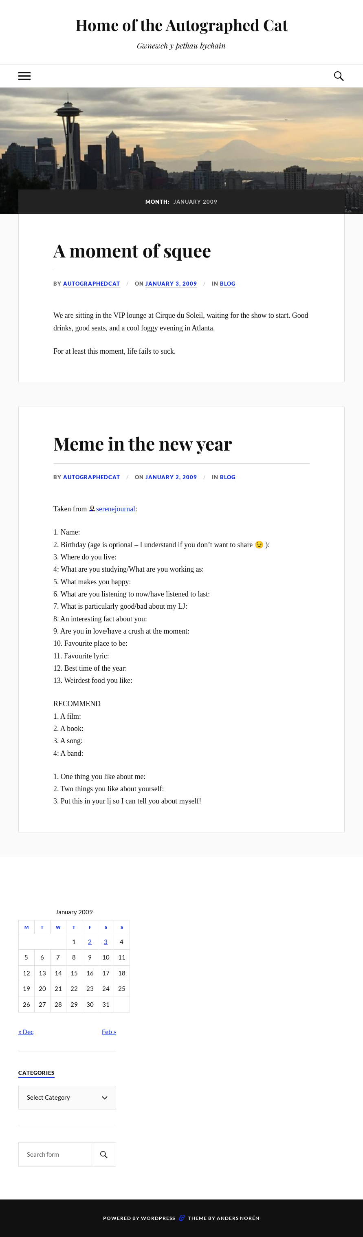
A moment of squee (132, 250)
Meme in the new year (142, 443)
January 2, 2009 (171, 477)
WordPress (158, 1218)
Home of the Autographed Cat (181, 24)
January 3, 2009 (171, 283)
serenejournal (115, 509)
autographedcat (91, 283)
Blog (227, 283)
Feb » (109, 1031)
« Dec (25, 1031)
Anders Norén (238, 1218)
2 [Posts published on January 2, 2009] (90, 941)
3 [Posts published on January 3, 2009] (106, 941)
